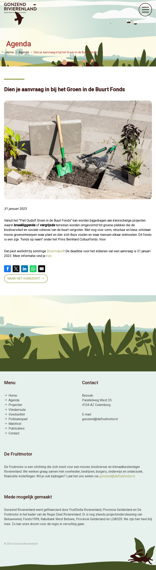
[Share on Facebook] (7, 268)
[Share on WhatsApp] (33, 268)
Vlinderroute (17, 410)
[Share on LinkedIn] (24, 268)
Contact (14, 433)
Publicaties (17, 428)
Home (13, 395)
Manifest (15, 424)
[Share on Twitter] (16, 268)
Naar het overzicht (24, 278)
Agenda (14, 400)
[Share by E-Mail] (41, 268)
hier (48, 256)
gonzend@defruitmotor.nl (117, 476)
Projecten (15, 405)
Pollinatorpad (18, 419)
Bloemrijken (55, 251)
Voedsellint (17, 414)
